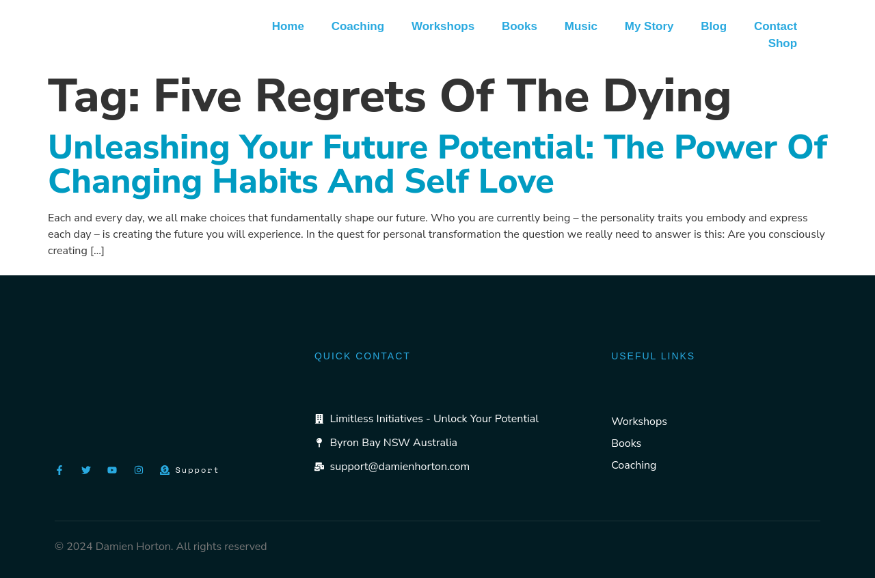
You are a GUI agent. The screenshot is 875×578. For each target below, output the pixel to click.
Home (287, 26)
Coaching (356, 26)
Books (519, 26)
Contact (775, 26)
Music (580, 26)
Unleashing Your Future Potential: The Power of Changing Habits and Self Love (437, 164)
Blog (714, 26)
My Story (648, 26)
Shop (782, 43)
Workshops (442, 26)
